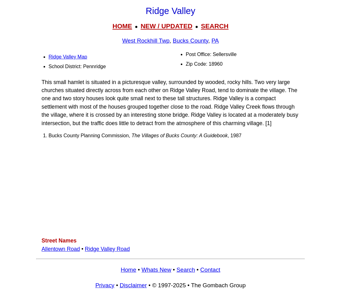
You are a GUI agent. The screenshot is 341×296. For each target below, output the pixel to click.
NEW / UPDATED (166, 26)
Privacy (104, 285)
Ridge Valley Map (68, 56)
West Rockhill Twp (146, 40)
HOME (122, 26)
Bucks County (190, 40)
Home (128, 269)
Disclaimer (133, 285)
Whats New (156, 269)
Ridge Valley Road (107, 249)
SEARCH (215, 26)
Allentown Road (61, 249)
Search (185, 269)
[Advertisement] (170, 187)
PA (215, 40)
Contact (210, 269)
